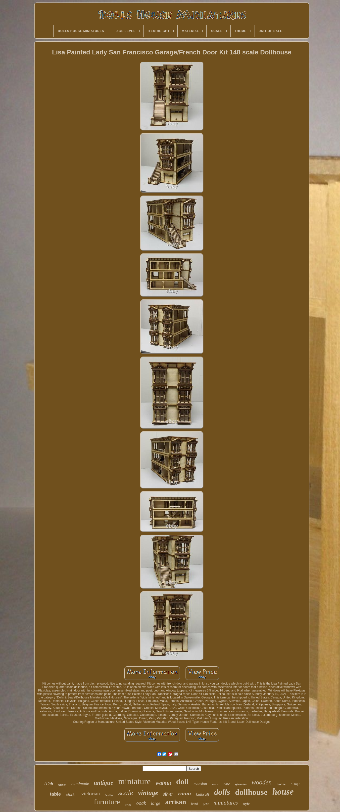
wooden (261, 782)
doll (182, 781)
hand (194, 804)
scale (125, 793)
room (184, 793)
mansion (200, 784)
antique (103, 782)
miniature (134, 781)
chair (71, 795)
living (128, 804)
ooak (141, 803)
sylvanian (240, 784)
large (155, 803)
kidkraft (202, 794)
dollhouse (251, 792)
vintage (148, 793)
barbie (281, 784)
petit (205, 804)
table (55, 794)
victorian (90, 794)
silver (168, 794)
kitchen (62, 784)
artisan (175, 802)
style (246, 804)
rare (227, 784)
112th (48, 784)
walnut (163, 783)
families (109, 795)
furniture (107, 802)
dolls (222, 792)
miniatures (226, 803)
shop (295, 783)
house (283, 792)
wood (215, 784)
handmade (80, 783)
